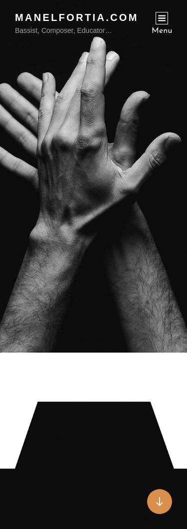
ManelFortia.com (77, 17)
